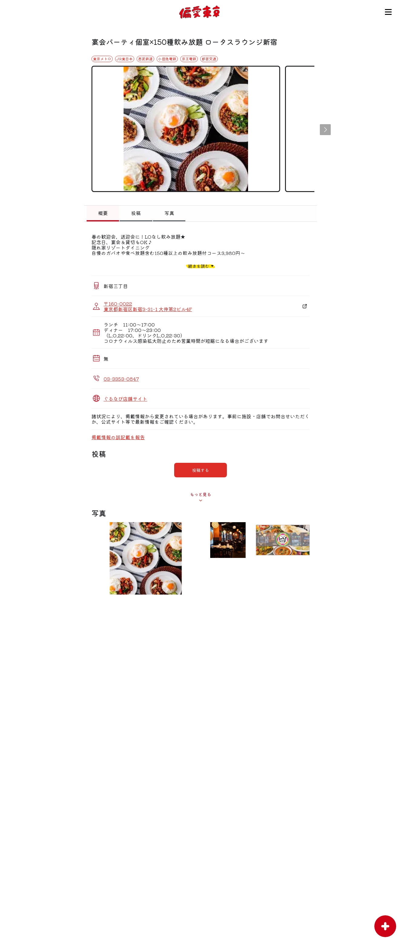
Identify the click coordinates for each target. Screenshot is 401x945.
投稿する (200, 470)
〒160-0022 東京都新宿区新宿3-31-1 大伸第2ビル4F (148, 306)
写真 (169, 213)
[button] (325, 129)
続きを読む (198, 265)
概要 (103, 213)
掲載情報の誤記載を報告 (118, 437)
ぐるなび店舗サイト (125, 398)
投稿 (136, 213)
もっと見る (200, 494)
